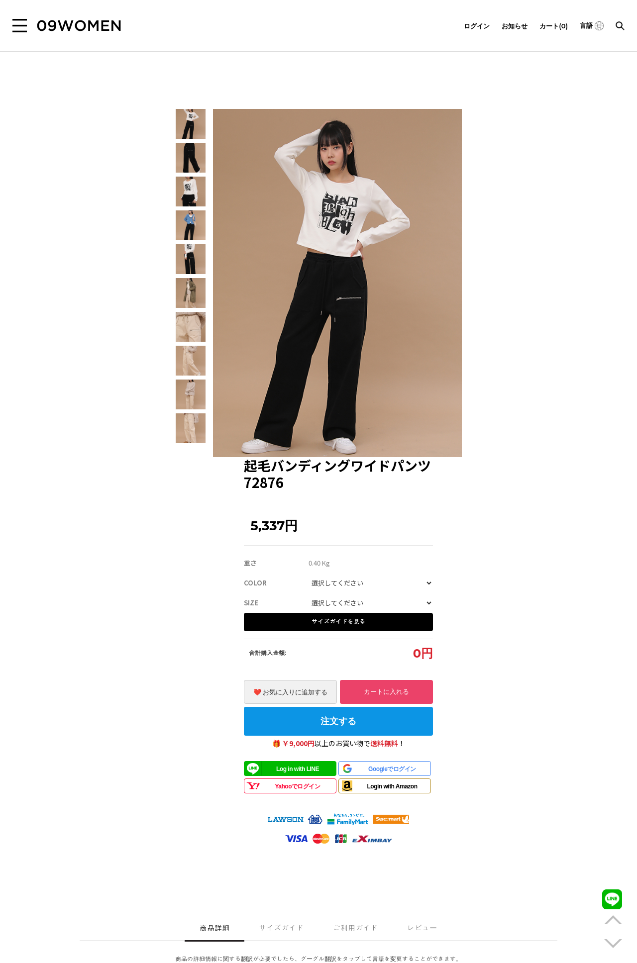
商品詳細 (214, 928)
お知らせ (515, 26)
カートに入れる (386, 691)
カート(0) (553, 26)
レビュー (422, 928)
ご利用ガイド (355, 928)
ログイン (477, 26)
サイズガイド (281, 928)
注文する (338, 721)
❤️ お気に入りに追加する (290, 692)
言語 (592, 25)
